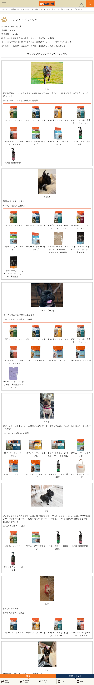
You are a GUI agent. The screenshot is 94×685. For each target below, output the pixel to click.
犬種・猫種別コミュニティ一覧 (41, 9)
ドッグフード (6, 681)
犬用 (62, 681)
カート (90, 6)
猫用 (81, 681)
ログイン (81, 6)
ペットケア (44, 681)
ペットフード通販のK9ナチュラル (14, 9)
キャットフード (26, 681)
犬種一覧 (59, 9)
